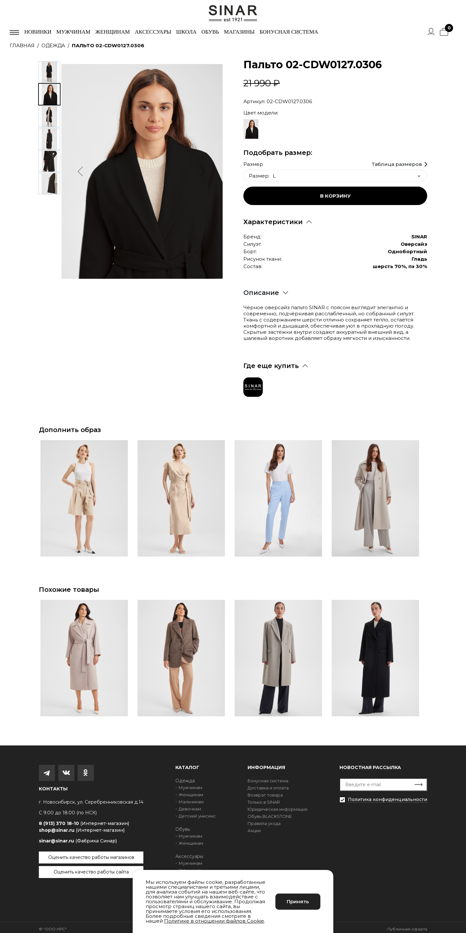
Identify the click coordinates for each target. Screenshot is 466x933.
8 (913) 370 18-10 (84, 820)
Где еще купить (271, 362)
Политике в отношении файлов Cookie (214, 921)
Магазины (239, 32)
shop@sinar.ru (82, 827)
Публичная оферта (407, 925)
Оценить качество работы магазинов (91, 854)
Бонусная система (289, 32)
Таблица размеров (397, 161)
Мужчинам (73, 32)
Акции (254, 827)
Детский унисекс (197, 812)
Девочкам (190, 805)
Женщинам (112, 32)
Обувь (210, 32)
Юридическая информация (277, 805)
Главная (22, 45)
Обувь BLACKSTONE (270, 813)
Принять (298, 901)
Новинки (37, 32)
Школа (186, 32)
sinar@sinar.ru (78, 838)
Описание (261, 289)
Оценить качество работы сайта (91, 869)
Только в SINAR (264, 798)
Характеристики (273, 218)
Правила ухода (264, 820)
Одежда (53, 45)
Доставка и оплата (268, 784)
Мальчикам (191, 798)
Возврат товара (265, 791)
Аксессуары (153, 32)
